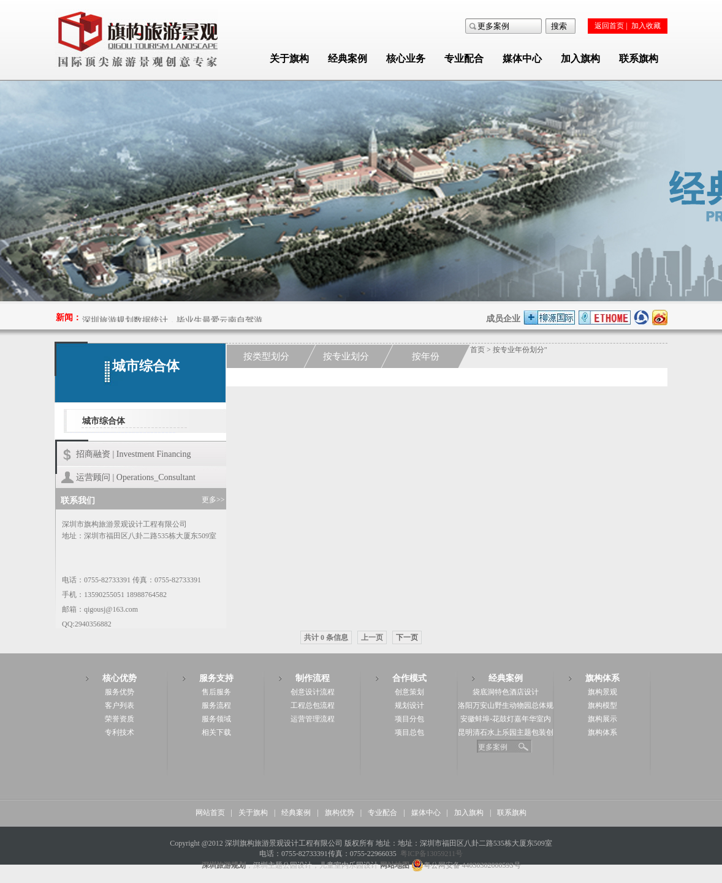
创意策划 (409, 692)
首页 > (481, 349)
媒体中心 (522, 58)
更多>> (213, 499)
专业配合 (464, 58)
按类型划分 (266, 356)
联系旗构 (638, 58)
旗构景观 (602, 692)
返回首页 (609, 25)
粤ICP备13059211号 (431, 853)
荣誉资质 (119, 719)
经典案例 (347, 58)
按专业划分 (346, 356)
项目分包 (409, 719)
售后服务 (216, 692)
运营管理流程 (313, 719)
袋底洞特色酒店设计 (506, 692)
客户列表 (119, 705)
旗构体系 (602, 732)
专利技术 (119, 732)
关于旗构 (289, 58)
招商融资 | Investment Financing (133, 454)
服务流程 (216, 705)
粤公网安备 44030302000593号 (466, 865)
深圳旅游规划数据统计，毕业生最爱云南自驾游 (172, 321)
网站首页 (210, 812)
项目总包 (409, 732)
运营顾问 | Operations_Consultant (136, 477)
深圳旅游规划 (224, 865)
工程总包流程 (313, 705)
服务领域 (216, 719)
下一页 (407, 637)
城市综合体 (103, 421)
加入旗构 (580, 58)
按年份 (425, 356)
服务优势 (119, 692)
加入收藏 (646, 25)
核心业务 (405, 58)
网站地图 (394, 865)
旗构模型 (602, 705)
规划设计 (409, 705)
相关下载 (216, 732)
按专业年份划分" (520, 349)
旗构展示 (602, 719)
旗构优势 (339, 812)
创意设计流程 (313, 692)
